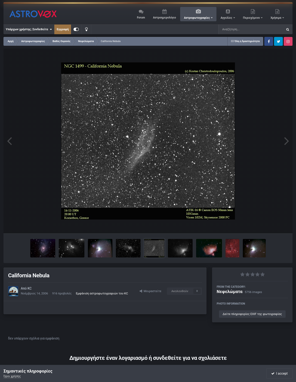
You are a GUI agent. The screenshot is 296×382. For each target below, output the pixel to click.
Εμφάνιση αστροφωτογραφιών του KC (102, 293)
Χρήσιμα (276, 17)
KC (30, 288)
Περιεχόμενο (252, 17)
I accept (279, 373)
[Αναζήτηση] (241, 29)
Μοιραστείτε (150, 291)
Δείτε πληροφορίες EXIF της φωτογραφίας (252, 314)
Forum (141, 17)
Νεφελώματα (229, 291)
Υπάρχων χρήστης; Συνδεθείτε (29, 29)
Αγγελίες (227, 17)
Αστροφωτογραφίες (197, 17)
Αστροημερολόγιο (164, 17)
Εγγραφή (63, 29)
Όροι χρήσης (12, 376)
